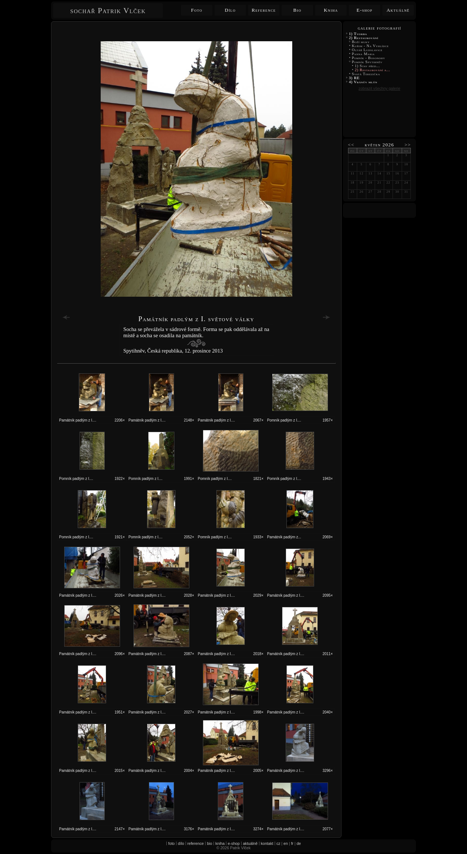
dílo (181, 843)
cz (279, 843)
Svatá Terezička (366, 74)
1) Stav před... (367, 66)
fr (292, 843)
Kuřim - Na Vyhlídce (370, 46)
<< (351, 144)
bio (209, 843)
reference (195, 843)
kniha (219, 843)
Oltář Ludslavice (367, 50)
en (285, 843)
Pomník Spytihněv (367, 62)
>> (408, 144)
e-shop (234, 843)
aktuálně (250, 843)
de (299, 843)
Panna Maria (363, 54)
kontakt (267, 843)
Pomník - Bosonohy (368, 58)
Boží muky (361, 42)
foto (171, 843)
